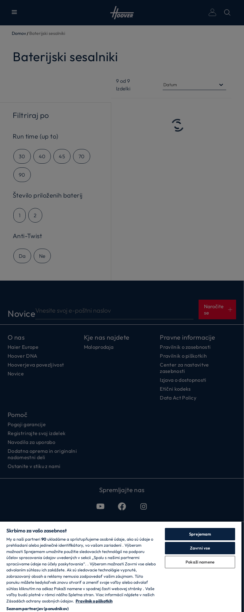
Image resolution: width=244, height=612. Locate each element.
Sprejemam (200, 534)
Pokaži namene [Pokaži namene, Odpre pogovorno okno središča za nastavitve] (200, 561)
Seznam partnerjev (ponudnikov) (37, 608)
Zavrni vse (200, 547)
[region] (120, 566)
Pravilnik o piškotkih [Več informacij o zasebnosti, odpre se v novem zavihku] (94, 600)
